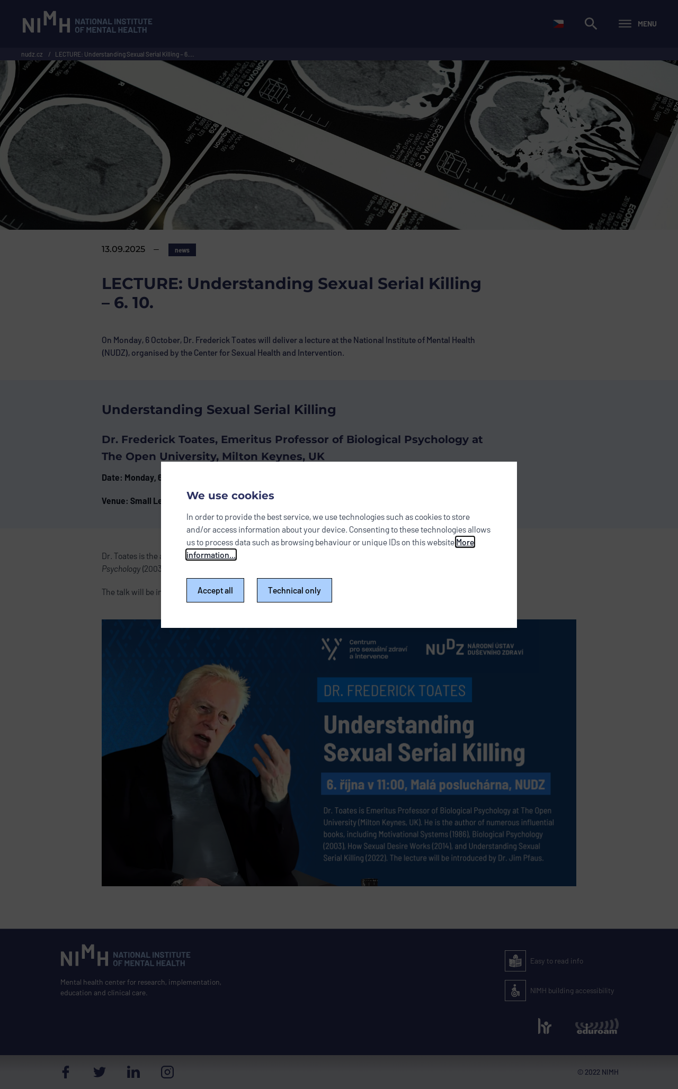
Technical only (294, 590)
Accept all (215, 590)
